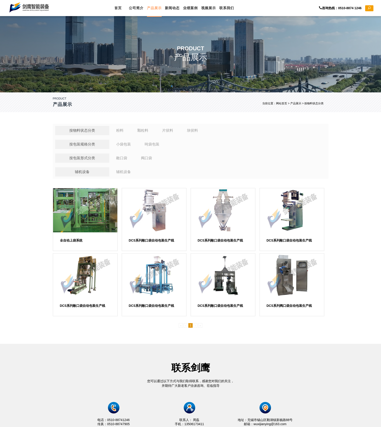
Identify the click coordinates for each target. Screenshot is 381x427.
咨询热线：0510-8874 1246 (346, 8)
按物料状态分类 (82, 132)
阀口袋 (146, 160)
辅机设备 (82, 174)
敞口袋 (121, 160)
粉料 (120, 132)
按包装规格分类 (82, 146)
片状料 (167, 132)
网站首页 (281, 103)
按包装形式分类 (82, 160)
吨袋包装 (152, 146)
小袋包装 (123, 146)
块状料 (192, 132)
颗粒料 (142, 132)
